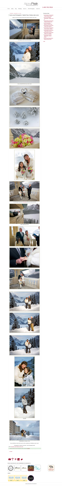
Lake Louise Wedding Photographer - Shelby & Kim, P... (49, 18)
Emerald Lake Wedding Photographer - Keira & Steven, (48, 35)
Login (44, 41)
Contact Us (38, 8)
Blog (16, 8)
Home (8, 8)
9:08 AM (28, 448)
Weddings (20, 8)
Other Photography (31, 8)
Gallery (12, 8)
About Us (24, 8)
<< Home (10, 451)
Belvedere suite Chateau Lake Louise (17, 446)
